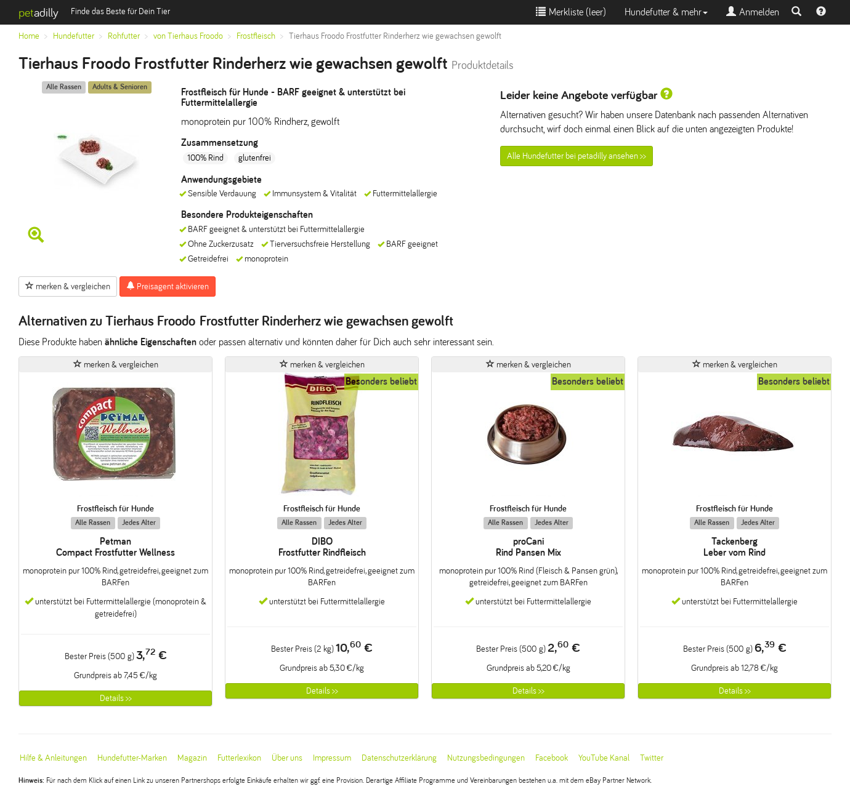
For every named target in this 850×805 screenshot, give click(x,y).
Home (28, 36)
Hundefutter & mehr (666, 12)
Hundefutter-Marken (132, 758)
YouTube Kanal (603, 758)
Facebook (551, 758)
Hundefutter (73, 36)
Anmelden (752, 12)
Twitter (651, 758)
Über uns (287, 758)
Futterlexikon (239, 758)
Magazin (192, 758)
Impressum (332, 758)
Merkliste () (571, 12)
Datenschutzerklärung (399, 758)
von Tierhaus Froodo (188, 36)
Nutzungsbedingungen (486, 758)
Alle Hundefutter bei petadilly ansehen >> (576, 156)
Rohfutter (124, 36)
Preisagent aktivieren (167, 286)
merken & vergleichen (67, 286)
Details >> (116, 698)
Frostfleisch (256, 36)
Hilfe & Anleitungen (53, 758)
